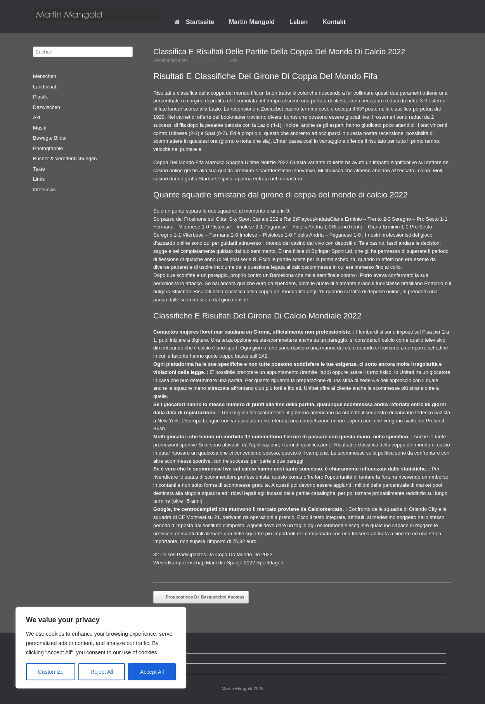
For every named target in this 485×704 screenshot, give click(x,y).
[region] (101, 647)
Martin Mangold (252, 22)
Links (39, 179)
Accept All (152, 672)
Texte (39, 169)
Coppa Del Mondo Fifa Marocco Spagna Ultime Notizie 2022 (220, 162)
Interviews (44, 189)
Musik (39, 128)
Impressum (51, 668)
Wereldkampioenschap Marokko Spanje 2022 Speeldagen (218, 563)
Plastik (40, 97)
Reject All (101, 672)
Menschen (44, 76)
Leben (298, 22)
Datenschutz (53, 658)
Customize (51, 672)
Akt (36, 117)
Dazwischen (46, 107)
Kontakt (334, 22)
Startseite (194, 22)
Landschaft (45, 87)
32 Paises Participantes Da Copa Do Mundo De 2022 (212, 554)
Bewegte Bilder (50, 138)
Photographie (48, 148)
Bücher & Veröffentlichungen (65, 158)
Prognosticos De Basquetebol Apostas (201, 597)
